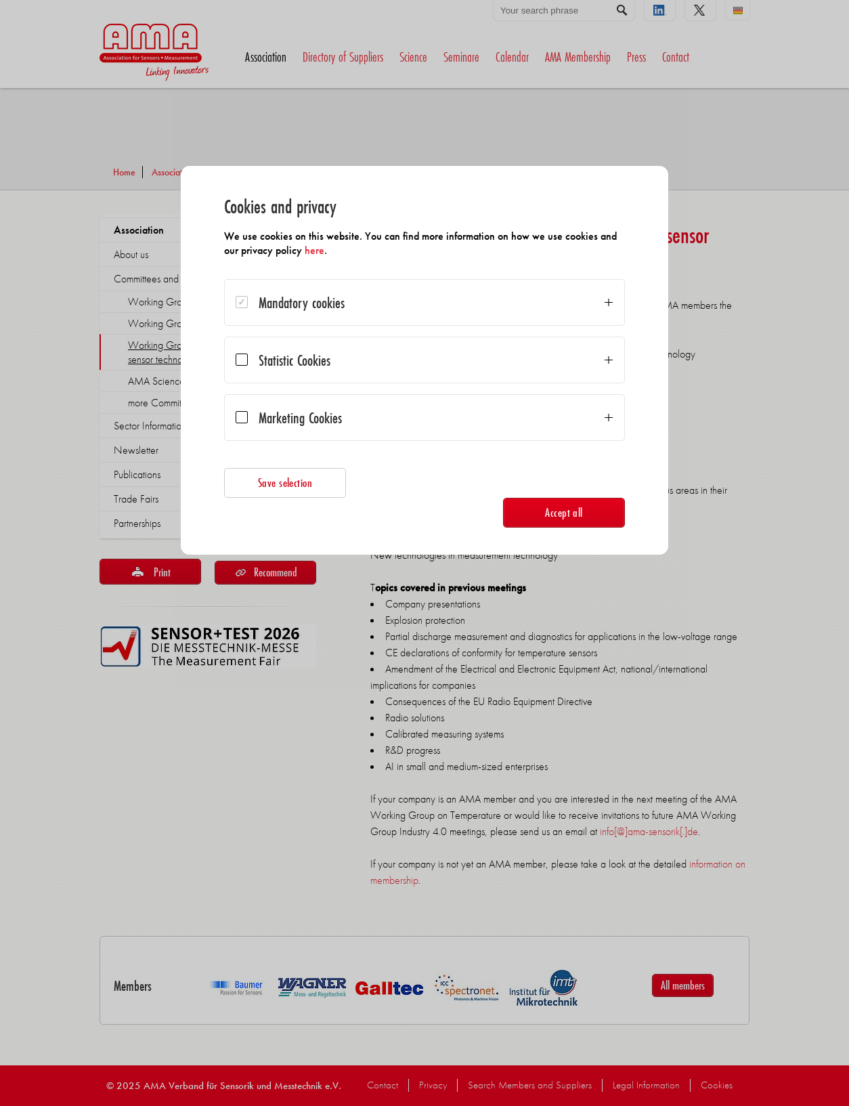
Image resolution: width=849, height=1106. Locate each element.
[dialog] (424, 360)
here (314, 250)
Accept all (564, 512)
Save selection (285, 482)
